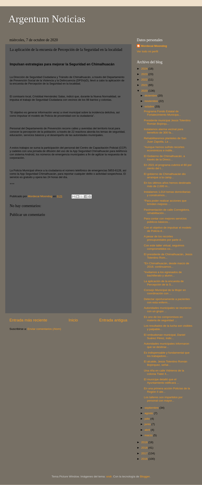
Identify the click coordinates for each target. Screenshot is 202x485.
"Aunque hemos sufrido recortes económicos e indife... (164, 148)
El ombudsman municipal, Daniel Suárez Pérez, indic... (164, 336)
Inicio (73, 320)
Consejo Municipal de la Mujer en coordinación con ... (165, 291)
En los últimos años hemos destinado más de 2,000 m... (167, 184)
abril (148, 429)
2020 (144, 90)
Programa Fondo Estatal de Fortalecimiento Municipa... (162, 113)
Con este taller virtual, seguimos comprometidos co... (164, 247)
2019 (144, 442)
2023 (144, 74)
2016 (144, 458)
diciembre (151, 95)
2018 (144, 447)
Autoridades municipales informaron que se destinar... (166, 345)
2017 (144, 453)
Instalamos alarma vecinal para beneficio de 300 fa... (163, 131)
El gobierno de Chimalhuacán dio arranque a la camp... (165, 175)
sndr (109, 476)
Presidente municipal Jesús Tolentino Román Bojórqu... (167, 122)
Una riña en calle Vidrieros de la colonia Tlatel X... (164, 372)
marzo (149, 435)
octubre (150, 106)
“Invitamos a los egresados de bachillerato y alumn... (163, 274)
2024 (144, 68)
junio (148, 424)
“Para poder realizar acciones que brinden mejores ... (165, 202)
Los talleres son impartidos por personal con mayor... (163, 399)
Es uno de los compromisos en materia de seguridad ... (163, 318)
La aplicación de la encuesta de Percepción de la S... (164, 283)
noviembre (152, 101)
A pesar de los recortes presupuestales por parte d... (163, 238)
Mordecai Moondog (154, 46)
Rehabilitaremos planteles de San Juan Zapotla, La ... (165, 140)
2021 (144, 85)
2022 (144, 79)
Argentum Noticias (46, 18)
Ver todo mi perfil (147, 51)
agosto (149, 413)
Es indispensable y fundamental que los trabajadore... (167, 354)
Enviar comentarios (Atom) (44, 328)
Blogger (145, 476)
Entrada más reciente (28, 320)
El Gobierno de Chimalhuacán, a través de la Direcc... (164, 158)
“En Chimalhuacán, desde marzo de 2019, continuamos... (166, 265)
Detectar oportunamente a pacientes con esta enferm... (167, 300)
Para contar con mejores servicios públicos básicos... (165, 220)
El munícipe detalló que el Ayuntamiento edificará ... (161, 381)
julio (147, 418)
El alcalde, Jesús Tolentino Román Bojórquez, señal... (165, 363)
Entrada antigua (113, 320)
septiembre (152, 407)
